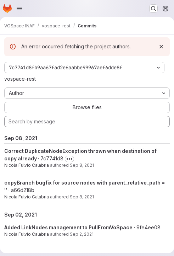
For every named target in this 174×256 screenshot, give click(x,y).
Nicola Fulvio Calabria (26, 165)
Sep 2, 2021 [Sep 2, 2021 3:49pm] (82, 234)
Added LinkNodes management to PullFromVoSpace (68, 227)
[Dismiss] (161, 46)
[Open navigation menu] (19, 8)
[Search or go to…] (153, 8)
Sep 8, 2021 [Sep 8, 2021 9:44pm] (82, 165)
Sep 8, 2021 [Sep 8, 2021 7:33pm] (82, 196)
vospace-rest (20, 79)
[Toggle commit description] (69, 159)
